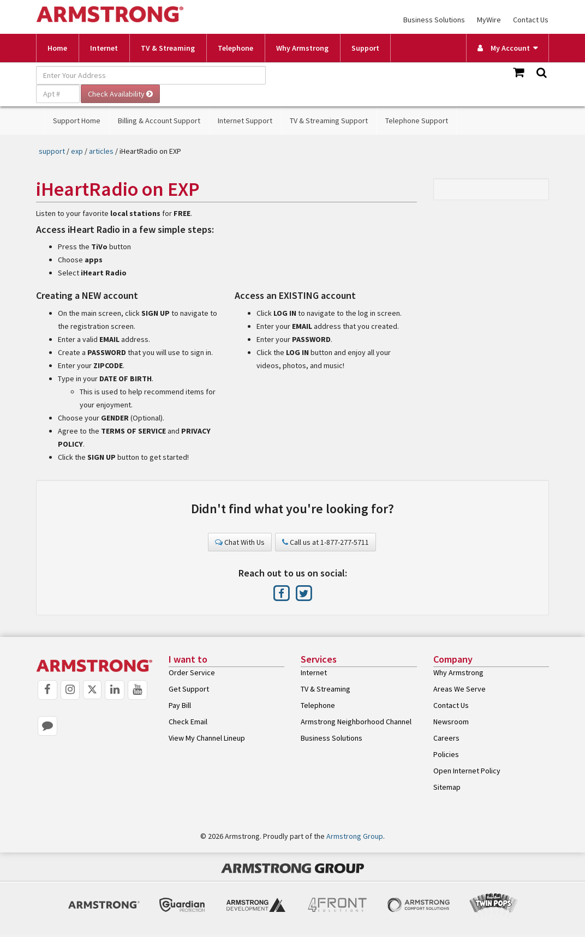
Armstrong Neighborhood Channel (356, 721)
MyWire (489, 20)
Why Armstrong (302, 48)
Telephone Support (416, 120)
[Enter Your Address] (151, 75)
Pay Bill (180, 705)
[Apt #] (58, 94)
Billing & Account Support (159, 120)
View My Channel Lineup (207, 738)
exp (77, 151)
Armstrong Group (354, 836)
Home (57, 48)
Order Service (192, 672)
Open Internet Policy (466, 771)
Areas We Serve (459, 689)
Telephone (235, 48)
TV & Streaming (168, 48)
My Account (503, 48)
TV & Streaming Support (329, 120)
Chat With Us (240, 542)
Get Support (189, 689)
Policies (446, 754)
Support (365, 48)
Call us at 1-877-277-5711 (325, 542)
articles (101, 151)
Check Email (188, 721)
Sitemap (447, 787)
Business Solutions (434, 20)
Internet (104, 48)
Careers (446, 738)
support (52, 151)
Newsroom (451, 721)
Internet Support (245, 120)
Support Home (76, 120)
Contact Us (530, 20)
